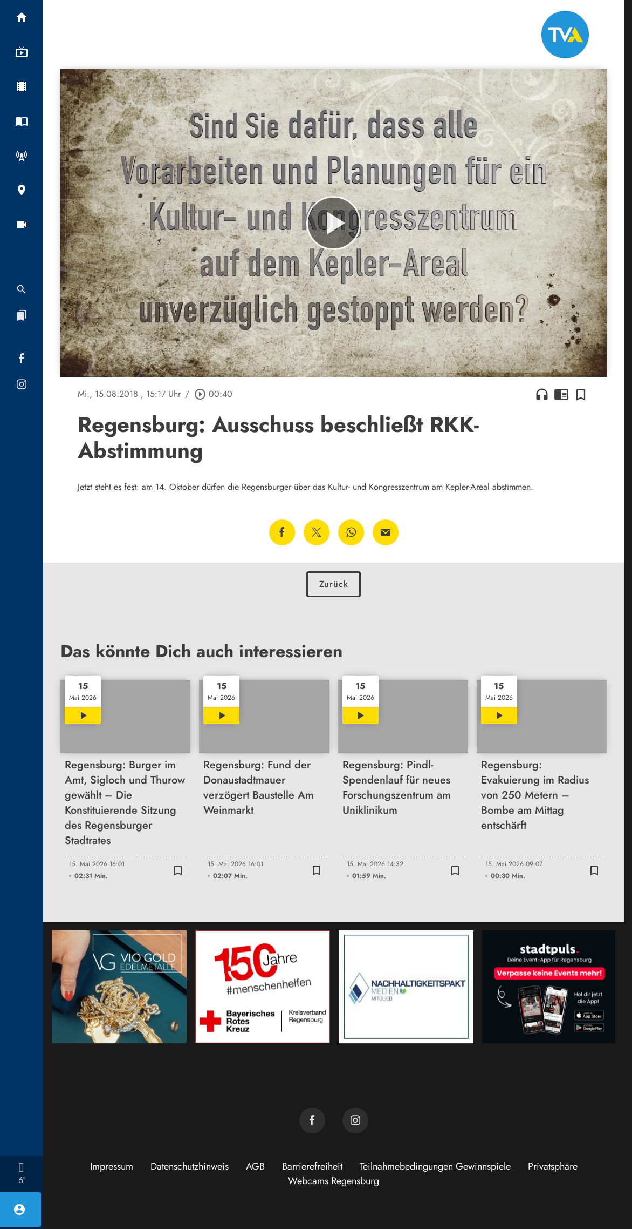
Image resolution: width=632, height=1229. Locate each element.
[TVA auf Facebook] (312, 1120)
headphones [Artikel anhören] (541, 394)
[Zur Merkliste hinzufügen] (580, 394)
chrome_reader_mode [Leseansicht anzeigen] (561, 394)
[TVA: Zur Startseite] (565, 34)
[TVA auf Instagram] (355, 1120)
